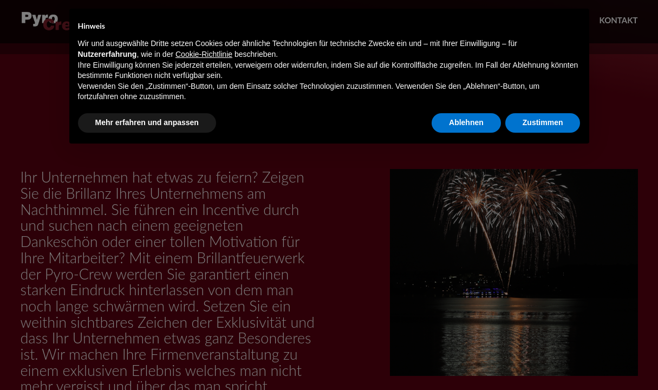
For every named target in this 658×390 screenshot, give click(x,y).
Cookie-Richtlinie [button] (203, 54)
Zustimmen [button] (543, 122)
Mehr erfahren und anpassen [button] (147, 122)
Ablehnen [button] (466, 122)
